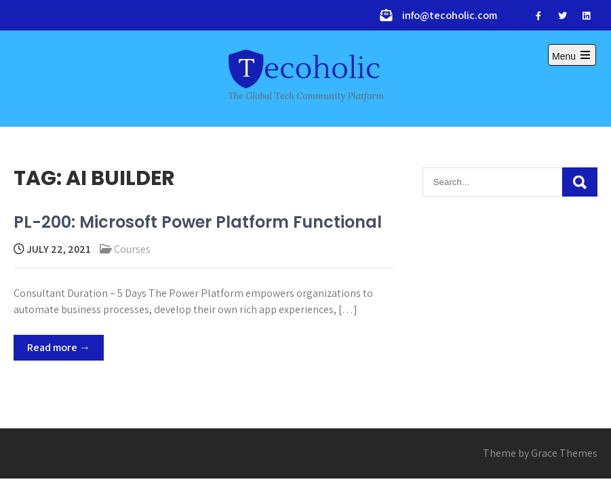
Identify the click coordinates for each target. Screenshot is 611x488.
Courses (132, 249)
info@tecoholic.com (449, 15)
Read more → (58, 347)
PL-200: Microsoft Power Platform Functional (198, 222)
